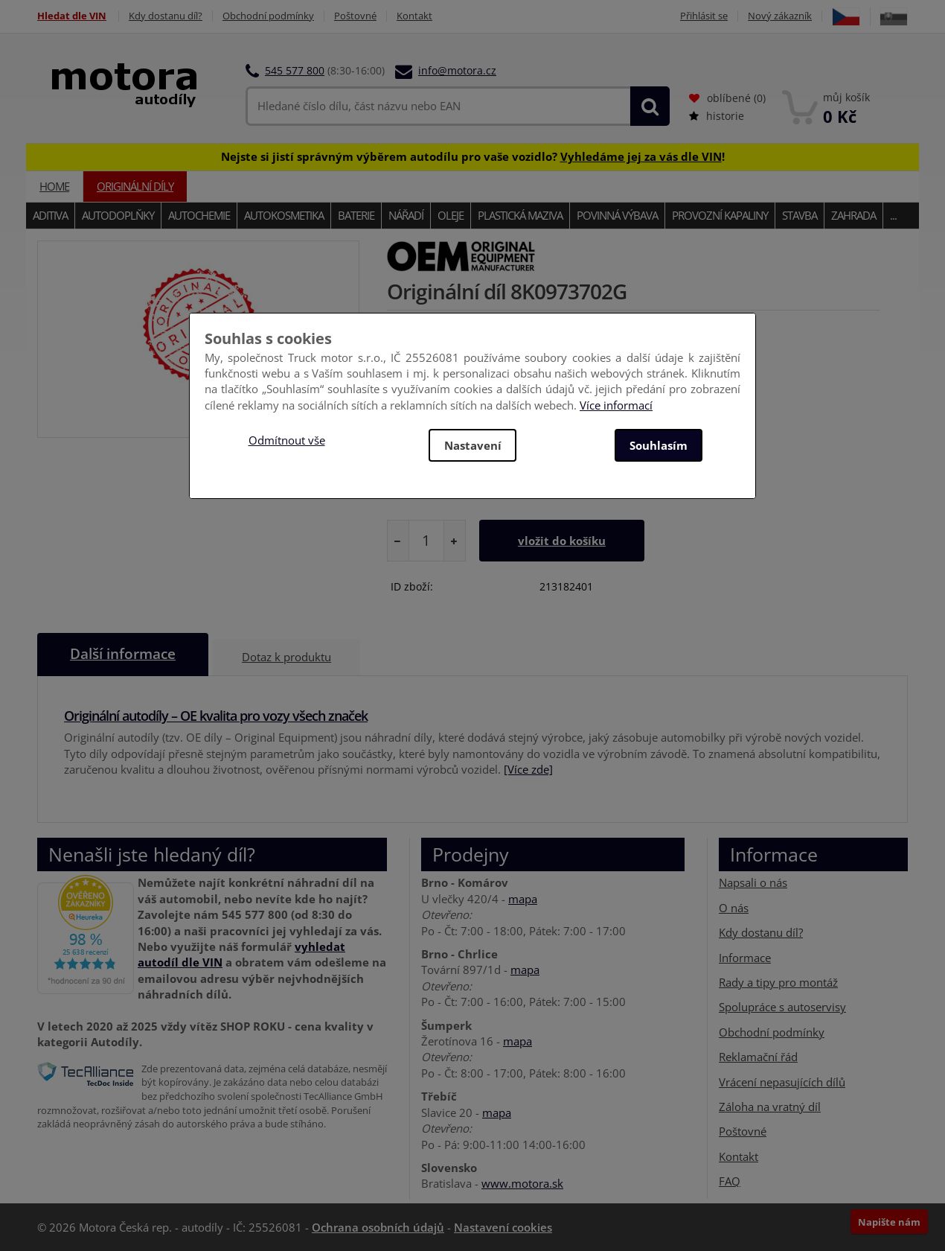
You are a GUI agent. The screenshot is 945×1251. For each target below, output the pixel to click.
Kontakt (414, 16)
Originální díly (135, 186)
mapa (522, 898)
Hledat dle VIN (71, 16)
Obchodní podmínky (268, 16)
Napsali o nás (753, 882)
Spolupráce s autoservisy (782, 1006)
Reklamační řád (758, 1056)
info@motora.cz (457, 70)
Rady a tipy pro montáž (778, 982)
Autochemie (199, 215)
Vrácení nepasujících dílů (782, 1082)
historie (716, 116)
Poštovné (355, 16)
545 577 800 (294, 70)
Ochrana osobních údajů (378, 1227)
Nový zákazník (780, 16)
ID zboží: (412, 586)
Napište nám (889, 1222)
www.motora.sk (522, 1183)
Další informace (123, 654)
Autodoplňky (118, 215)
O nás (734, 907)
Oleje (451, 215)
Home (54, 186)
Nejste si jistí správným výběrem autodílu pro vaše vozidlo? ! (473, 156)
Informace (745, 957)
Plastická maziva (520, 215)
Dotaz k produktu (286, 656)
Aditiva (50, 215)
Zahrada (853, 215)
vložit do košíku (562, 540)
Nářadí (405, 215)
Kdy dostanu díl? (165, 16)
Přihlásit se (704, 16)
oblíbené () (727, 98)
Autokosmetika (284, 215)
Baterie (356, 215)
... (893, 215)
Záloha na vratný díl (770, 1106)
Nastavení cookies (503, 1227)
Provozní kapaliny (720, 215)
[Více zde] (528, 769)
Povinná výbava (617, 215)
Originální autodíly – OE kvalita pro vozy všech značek (216, 716)
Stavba (799, 215)
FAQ (729, 1181)
